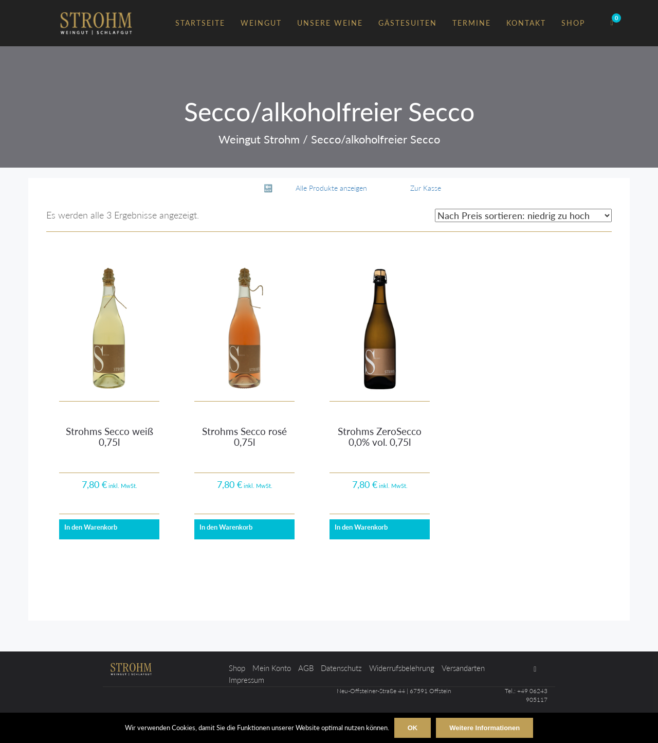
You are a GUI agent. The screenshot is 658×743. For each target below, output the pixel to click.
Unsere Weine (330, 23)
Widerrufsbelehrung (401, 668)
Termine (471, 23)
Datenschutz (341, 668)
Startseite (200, 23)
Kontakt (526, 23)
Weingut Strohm (259, 139)
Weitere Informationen (484, 728)
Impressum (246, 679)
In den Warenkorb (90, 527)
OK (413, 728)
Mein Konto (271, 668)
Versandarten (463, 668)
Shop (573, 23)
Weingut (261, 23)
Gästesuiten (407, 23)
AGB (306, 668)
